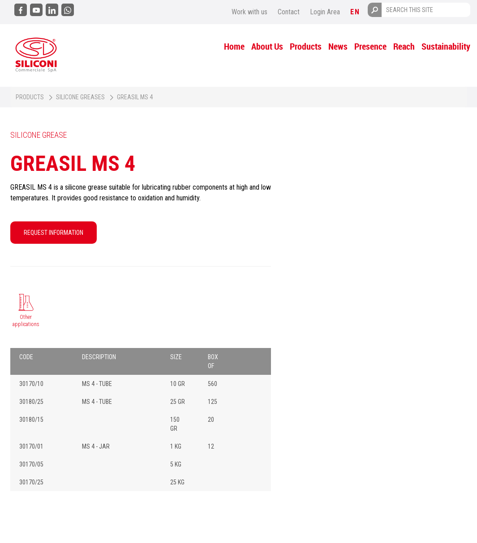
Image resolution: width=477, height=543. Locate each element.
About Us (267, 46)
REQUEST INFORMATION (53, 232)
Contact (289, 12)
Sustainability (445, 46)
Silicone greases (80, 97)
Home (234, 46)
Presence (370, 46)
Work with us (249, 12)
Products (306, 46)
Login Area (325, 12)
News (338, 46)
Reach (404, 46)
